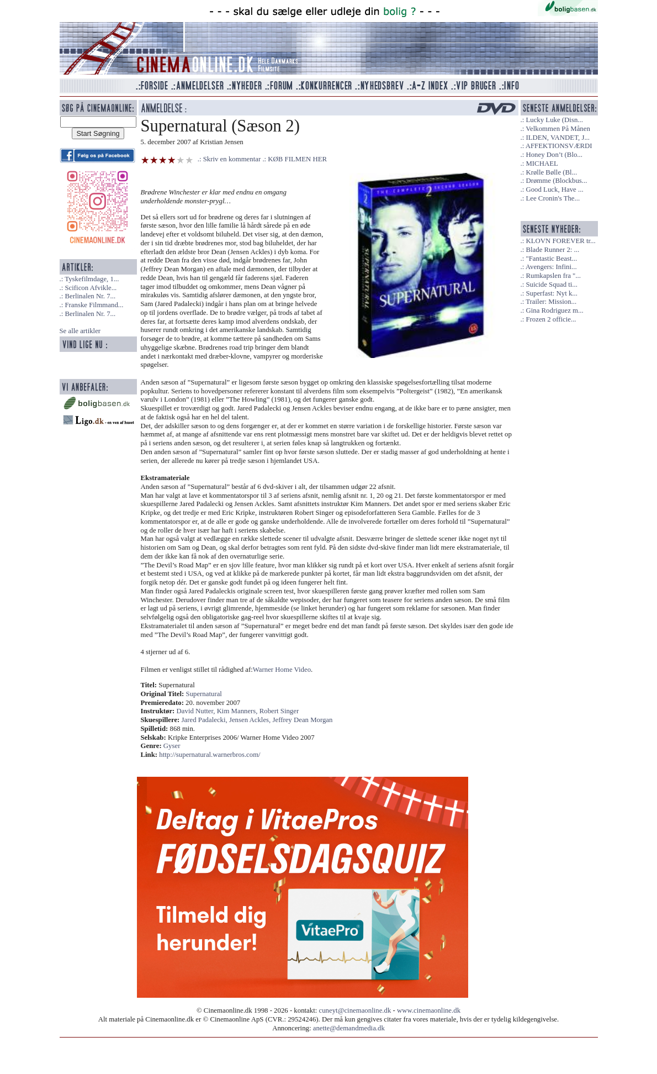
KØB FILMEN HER (297, 159)
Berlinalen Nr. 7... (90, 296)
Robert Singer (279, 711)
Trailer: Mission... (551, 302)
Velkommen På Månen (558, 129)
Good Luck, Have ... (554, 189)
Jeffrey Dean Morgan (302, 720)
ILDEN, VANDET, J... (558, 137)
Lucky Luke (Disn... (554, 120)
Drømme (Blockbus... (556, 181)
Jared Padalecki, (205, 720)
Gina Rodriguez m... (554, 310)
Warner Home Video (282, 669)
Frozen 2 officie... (551, 319)
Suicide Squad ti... (551, 284)
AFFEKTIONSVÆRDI (559, 146)
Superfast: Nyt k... (551, 293)
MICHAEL (542, 163)
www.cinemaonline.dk (428, 1010)
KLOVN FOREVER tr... (560, 241)
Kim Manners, (238, 711)
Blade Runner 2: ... (552, 250)
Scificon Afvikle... (90, 288)
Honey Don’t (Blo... (554, 155)
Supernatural (204, 694)
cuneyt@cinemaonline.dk (355, 1010)
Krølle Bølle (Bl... (551, 172)
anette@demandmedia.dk (349, 1028)
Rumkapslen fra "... (553, 276)
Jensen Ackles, (251, 720)
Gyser (172, 746)
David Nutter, (197, 711)
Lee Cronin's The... (553, 198)
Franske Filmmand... (94, 305)
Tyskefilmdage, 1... (92, 279)
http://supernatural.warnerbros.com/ (209, 755)
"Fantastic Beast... (551, 258)
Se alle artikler (80, 331)
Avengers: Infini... (551, 267)
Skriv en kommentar (232, 159)
